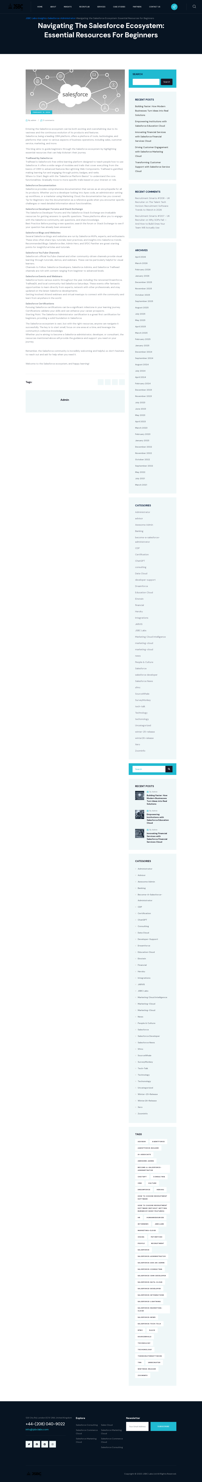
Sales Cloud (107, 1425)
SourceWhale (142, 693)
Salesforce (140, 668)
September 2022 (144, 465)
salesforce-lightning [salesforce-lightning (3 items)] (149, 1301)
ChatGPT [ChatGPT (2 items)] (142, 1177)
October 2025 (142, 295)
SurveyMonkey (143, 700)
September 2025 (144, 301)
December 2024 (143, 352)
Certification (142, 554)
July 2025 (140, 314)
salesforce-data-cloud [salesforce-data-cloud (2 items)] (150, 1282)
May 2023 (140, 415)
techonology (142, 719)
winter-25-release (145, 731)
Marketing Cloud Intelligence (150, 636)
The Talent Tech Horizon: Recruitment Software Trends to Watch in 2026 (151, 206)
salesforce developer (146, 674)
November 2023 (143, 396)
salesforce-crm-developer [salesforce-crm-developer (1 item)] (152, 1276)
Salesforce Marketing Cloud (86, 1440)
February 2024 (143, 383)
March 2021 (141, 484)
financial (139, 605)
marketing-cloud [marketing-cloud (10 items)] (147, 1230)
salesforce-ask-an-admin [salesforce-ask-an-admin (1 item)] (151, 1263)
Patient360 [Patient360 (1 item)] (156, 1237)
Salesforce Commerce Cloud (87, 1432)
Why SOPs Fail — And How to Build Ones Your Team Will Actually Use (151, 223)
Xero (137, 744)
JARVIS (138, 624)
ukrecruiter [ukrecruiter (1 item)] (154, 1362)
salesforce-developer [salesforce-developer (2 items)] (149, 1289)
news (138, 655)
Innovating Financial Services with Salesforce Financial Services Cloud (150, 137)
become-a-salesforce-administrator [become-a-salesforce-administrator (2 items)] (149, 1168)
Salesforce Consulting (87, 1425)
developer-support (145, 579)
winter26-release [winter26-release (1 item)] (147, 1369)
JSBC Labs (140, 630)
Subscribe (163, 1426)
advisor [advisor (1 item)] (142, 1142)
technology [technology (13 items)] (144, 1343)
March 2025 (141, 333)
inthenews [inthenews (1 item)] (143, 1224)
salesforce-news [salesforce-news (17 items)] (146, 1317)
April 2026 (140, 257)
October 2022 (142, 459)
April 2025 (140, 326)
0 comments (48, 120)
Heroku (139, 611)
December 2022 (143, 446)
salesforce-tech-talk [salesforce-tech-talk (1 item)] (149, 1324)
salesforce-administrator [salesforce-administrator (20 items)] (152, 1256)
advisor (139, 518)
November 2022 (143, 453)
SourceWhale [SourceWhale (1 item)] (144, 1337)
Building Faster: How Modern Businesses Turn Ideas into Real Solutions (151, 111)
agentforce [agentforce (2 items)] (158, 1142)
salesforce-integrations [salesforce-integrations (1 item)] (151, 1295)
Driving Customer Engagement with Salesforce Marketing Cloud (151, 152)
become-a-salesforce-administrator (150, 897)
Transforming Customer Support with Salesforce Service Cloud (152, 167)
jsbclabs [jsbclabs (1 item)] (159, 1224)
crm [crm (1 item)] (140, 1183)
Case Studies (119, 7)
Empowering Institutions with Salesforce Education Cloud (158, 818)
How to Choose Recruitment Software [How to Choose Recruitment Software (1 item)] (152, 1197)
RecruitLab (84, 7)
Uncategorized (143, 725)
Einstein (139, 598)
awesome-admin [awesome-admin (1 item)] (146, 1161)
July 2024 (140, 370)
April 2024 (140, 377)
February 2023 (142, 434)
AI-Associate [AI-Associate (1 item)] (144, 1154)
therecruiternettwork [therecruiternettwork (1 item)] (150, 1356)
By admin (32, 120)
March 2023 (141, 427)
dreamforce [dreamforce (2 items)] (144, 1190)
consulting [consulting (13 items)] (159, 1177)
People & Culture (144, 662)
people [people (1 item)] (141, 1243)
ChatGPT (140, 560)
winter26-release (144, 738)
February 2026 (142, 269)
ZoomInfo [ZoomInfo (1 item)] (143, 1375)
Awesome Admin (144, 524)
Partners (137, 7)
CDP (137, 548)
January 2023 (142, 440)
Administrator (142, 512)
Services (101, 7)
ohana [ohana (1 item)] (141, 1237)
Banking (139, 531)
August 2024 (142, 364)
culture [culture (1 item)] (152, 1183)
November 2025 (143, 288)
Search (138, 74)
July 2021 (140, 478)
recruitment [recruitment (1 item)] (157, 1243)
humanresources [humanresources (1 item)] (155, 1218)
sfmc (137, 687)
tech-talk (140, 706)
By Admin (153, 792)
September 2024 (144, 358)
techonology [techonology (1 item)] (145, 1350)
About (53, 7)
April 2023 (140, 421)
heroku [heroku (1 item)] (160, 1190)
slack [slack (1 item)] (152, 1330)
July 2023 (140, 402)
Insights (68, 7)
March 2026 (141, 263)
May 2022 (140, 472)
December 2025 (143, 282)
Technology (141, 712)
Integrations (141, 617)
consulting (140, 567)
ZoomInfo (140, 750)
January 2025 (142, 345)
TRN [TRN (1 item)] (140, 1362)
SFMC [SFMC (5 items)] (140, 1330)
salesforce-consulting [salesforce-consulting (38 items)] (150, 1269)
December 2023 (143, 389)
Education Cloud (144, 592)
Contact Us (154, 7)
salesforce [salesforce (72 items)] (143, 1250)
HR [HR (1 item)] (139, 1218)
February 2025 (142, 339)
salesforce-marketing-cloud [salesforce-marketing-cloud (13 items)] (150, 1309)
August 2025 (142, 307)
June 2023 (140, 408)
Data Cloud (141, 573)
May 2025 (140, 320)
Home (40, 7)
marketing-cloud (144, 643)
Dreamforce (141, 586)
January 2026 (142, 276)
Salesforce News (144, 681)
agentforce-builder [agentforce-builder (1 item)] (148, 1148)
